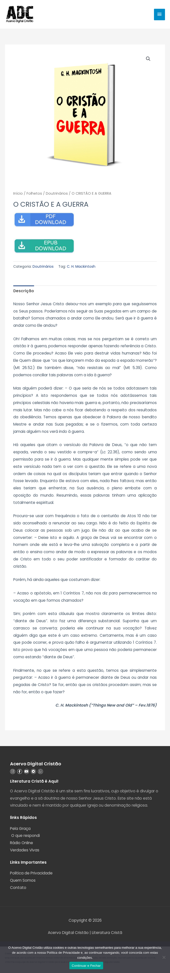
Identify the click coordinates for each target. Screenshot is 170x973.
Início (18, 193)
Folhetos (34, 193)
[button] (148, 58)
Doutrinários (57, 193)
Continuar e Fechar (86, 965)
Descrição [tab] (23, 290)
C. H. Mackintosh (81, 266)
